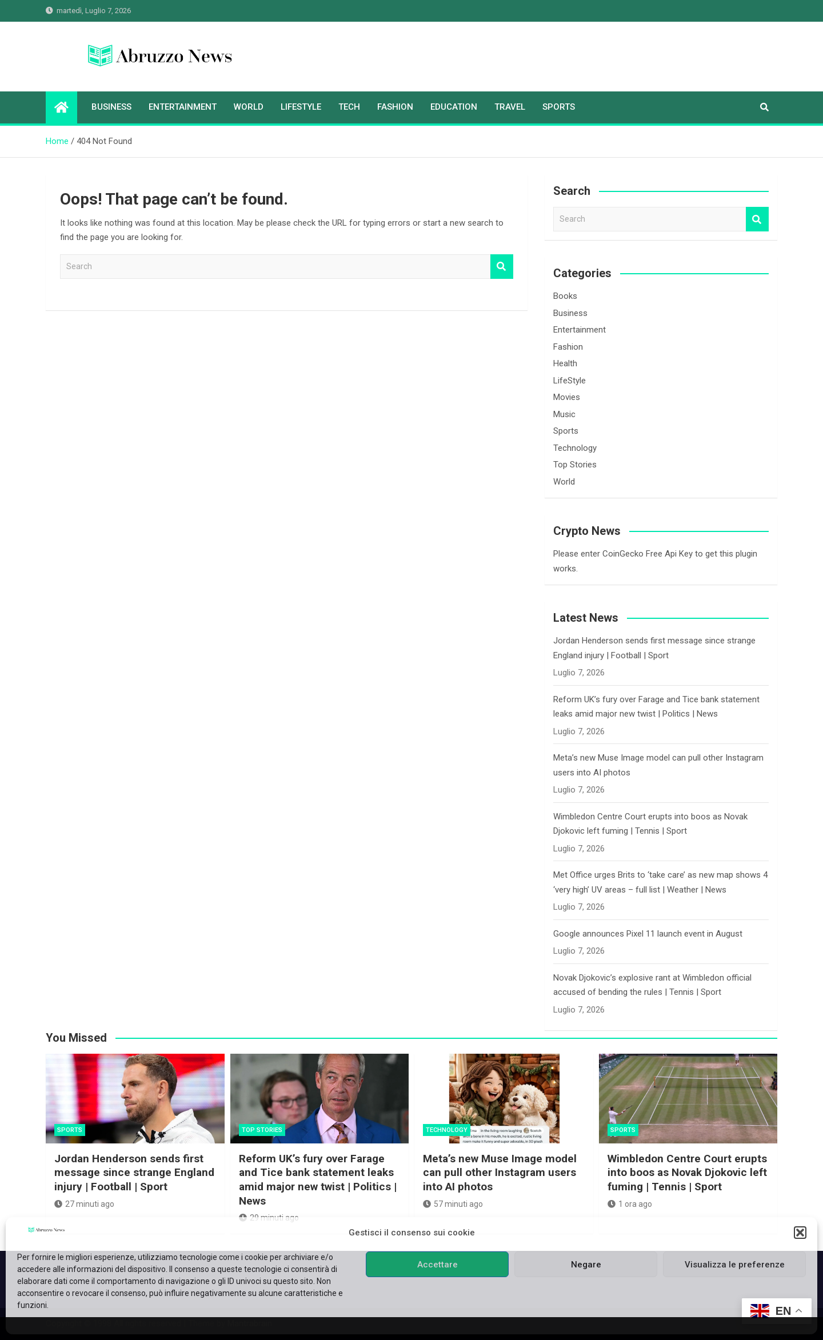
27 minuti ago (84, 1204)
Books (565, 296)
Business (111, 107)
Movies (566, 397)
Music (564, 414)
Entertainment (183, 107)
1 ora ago (630, 1204)
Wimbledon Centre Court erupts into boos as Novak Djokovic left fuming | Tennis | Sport (687, 1172)
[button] (800, 1232)
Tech (349, 107)
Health (565, 363)
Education (453, 107)
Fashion (395, 107)
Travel (509, 107)
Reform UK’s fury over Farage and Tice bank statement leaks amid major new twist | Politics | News (318, 1179)
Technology (575, 448)
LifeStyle (301, 107)
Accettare (437, 1264)
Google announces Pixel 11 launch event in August (647, 934)
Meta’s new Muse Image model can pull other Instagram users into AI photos (500, 1172)
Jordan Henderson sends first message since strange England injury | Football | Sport (134, 1172)
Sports (558, 107)
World (248, 107)
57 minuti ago (453, 1204)
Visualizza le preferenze (735, 1264)
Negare (586, 1264)
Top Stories (575, 464)
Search (501, 266)
